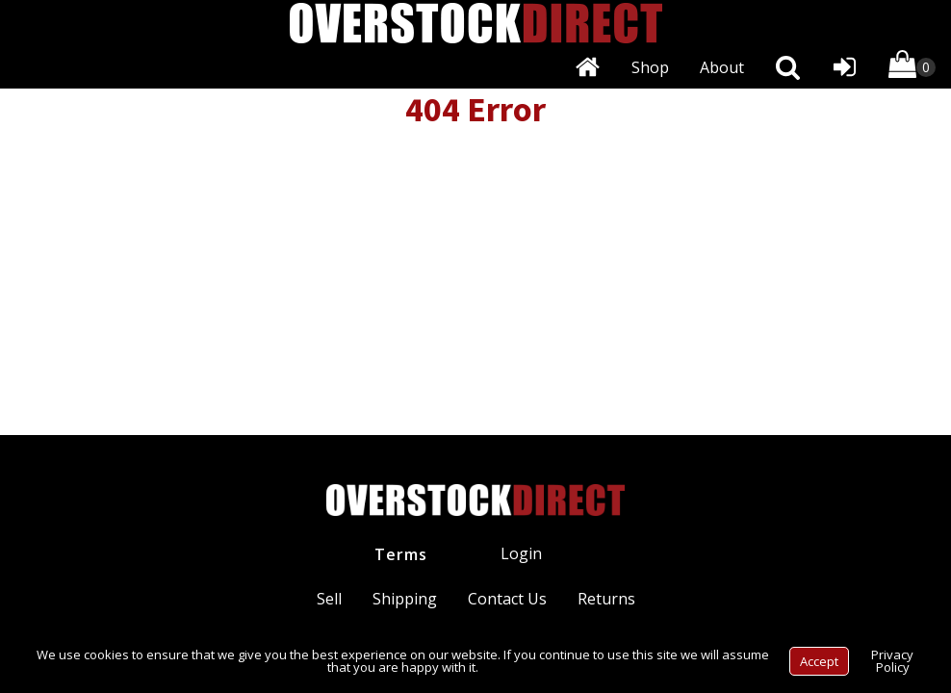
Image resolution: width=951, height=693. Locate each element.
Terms (400, 554)
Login (521, 553)
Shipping (405, 598)
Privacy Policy (892, 661)
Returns (606, 598)
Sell (329, 598)
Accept (819, 661)
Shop (650, 67)
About (722, 67)
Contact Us (507, 598)
